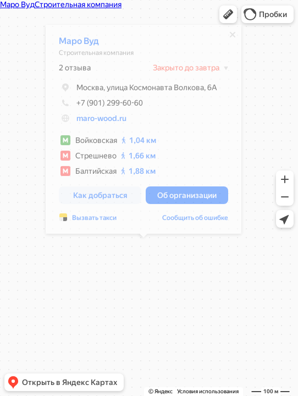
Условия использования (208, 391)
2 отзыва (75, 70)
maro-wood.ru (101, 121)
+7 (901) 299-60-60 (101, 105)
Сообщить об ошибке (195, 220)
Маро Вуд (79, 43)
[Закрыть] (232, 37)
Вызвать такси (94, 220)
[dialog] (143, 132)
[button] (228, 14)
